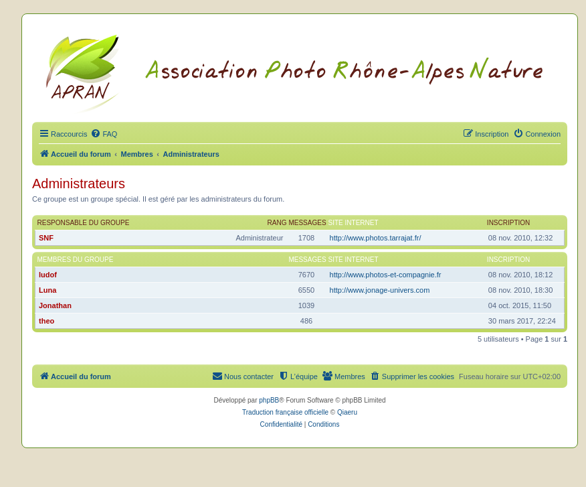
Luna (47, 290)
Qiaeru (347, 412)
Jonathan (55, 305)
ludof (48, 275)
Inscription (508, 222)
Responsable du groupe (83, 222)
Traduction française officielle (285, 412)
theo (46, 321)
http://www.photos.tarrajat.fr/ (375, 238)
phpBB (269, 400)
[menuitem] (103, 134)
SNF (46, 238)
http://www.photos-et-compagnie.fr (386, 275)
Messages (307, 222)
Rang (277, 222)
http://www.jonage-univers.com (380, 290)
